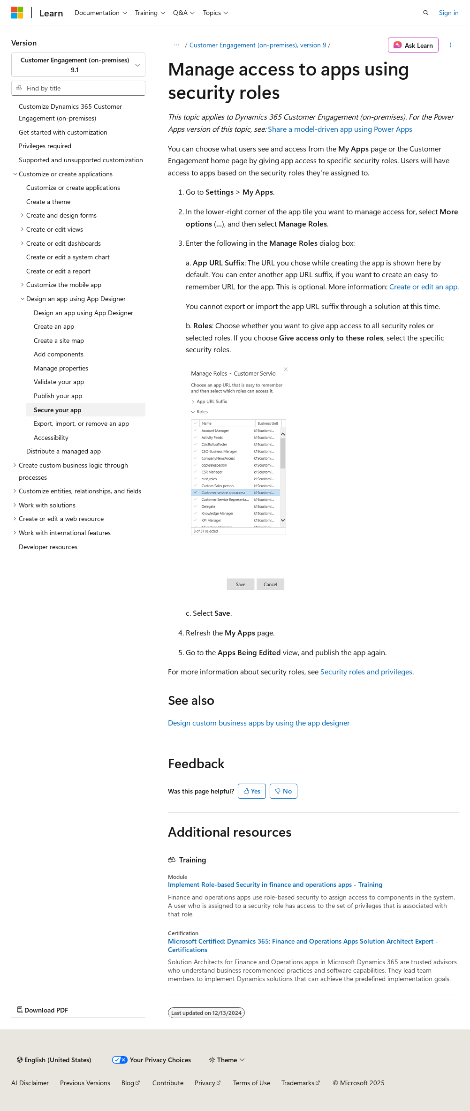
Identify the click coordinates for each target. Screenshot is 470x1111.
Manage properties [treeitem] (61, 367)
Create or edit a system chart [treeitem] (68, 256)
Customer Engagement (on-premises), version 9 (258, 44)
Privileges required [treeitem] (45, 145)
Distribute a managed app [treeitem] (63, 450)
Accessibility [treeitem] (51, 437)
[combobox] (78, 65)
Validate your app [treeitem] (59, 381)
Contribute (167, 1082)
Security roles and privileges (366, 671)
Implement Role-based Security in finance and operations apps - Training (275, 884)
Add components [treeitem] (58, 353)
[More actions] (450, 45)
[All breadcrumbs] (176, 45)
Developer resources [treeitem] (48, 546)
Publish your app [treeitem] (58, 395)
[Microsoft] (17, 13)
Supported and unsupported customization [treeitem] (81, 159)
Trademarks (297, 1082)
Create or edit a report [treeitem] (58, 270)
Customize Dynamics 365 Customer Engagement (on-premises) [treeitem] (70, 112)
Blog (127, 1082)
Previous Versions (85, 1082)
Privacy (205, 1082)
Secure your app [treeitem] (57, 409)
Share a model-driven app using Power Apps (340, 129)
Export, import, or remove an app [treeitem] (81, 423)
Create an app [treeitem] (54, 326)
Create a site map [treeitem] (59, 340)
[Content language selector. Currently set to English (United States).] (54, 1059)
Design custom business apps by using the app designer (259, 722)
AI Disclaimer (30, 1082)
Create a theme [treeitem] (48, 201)
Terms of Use (251, 1082)
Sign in (449, 12)
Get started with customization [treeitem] (63, 132)
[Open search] (426, 12)
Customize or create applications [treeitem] (73, 187)
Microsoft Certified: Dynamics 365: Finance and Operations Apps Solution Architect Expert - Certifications (303, 945)
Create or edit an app (423, 286)
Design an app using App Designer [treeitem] (83, 312)
